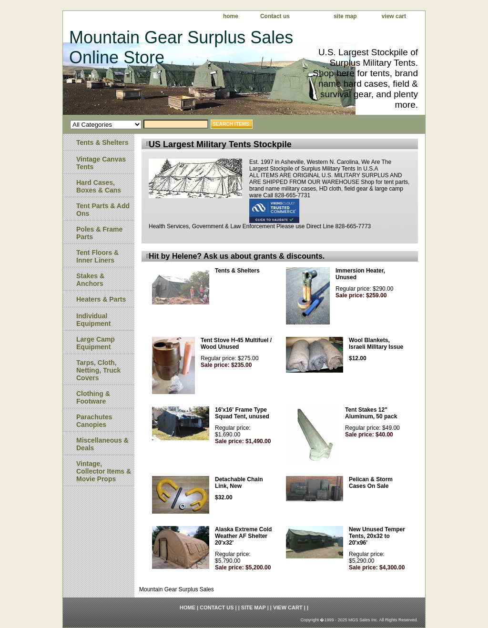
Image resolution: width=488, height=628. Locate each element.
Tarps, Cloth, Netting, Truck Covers (98, 370)
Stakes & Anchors (90, 279)
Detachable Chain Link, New (239, 482)
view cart (394, 16)
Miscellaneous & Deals (102, 444)
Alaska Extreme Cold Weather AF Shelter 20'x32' (243, 536)
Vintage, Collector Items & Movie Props (103, 471)
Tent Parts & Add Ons (103, 209)
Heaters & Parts (101, 299)
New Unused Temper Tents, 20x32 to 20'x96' (377, 536)
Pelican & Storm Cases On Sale (371, 482)
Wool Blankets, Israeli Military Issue (376, 343)
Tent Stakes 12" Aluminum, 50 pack (371, 413)
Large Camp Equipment (95, 343)
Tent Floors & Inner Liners (97, 256)
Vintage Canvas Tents (101, 163)
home (230, 16)
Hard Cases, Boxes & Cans (98, 186)
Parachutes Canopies (94, 420)
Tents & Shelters (237, 270)
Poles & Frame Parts (99, 233)
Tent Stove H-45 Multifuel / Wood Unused (236, 343)
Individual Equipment (93, 319)
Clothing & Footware (93, 397)
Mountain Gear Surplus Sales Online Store (181, 47)
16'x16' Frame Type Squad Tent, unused (242, 413)
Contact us (275, 16)
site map (345, 16)
